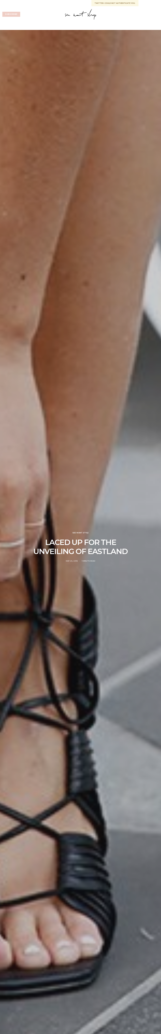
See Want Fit (78, 26)
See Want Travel (126, 26)
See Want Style (100, 26)
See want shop (33, 26)
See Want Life (56, 26)
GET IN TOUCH (26, 3)
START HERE (8, 3)
